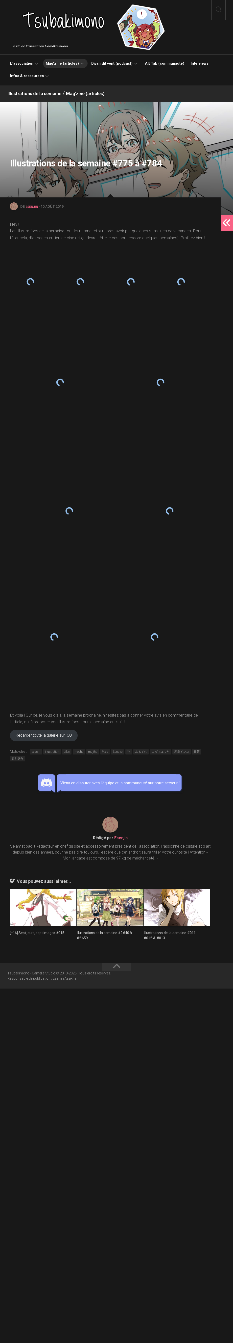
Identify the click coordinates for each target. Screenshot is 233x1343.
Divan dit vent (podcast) (112, 63)
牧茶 (197, 1106)
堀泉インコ (181, 1106)
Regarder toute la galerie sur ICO (50, 1089)
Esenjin (32, 206)
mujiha (92, 1106)
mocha (78, 1106)
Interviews (200, 63)
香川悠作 (17, 1113)
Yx (128, 1106)
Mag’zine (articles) (62, 63)
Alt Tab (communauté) (164, 63)
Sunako (117, 1106)
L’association (21, 63)
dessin (35, 1106)
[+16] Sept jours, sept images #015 (38, 1287)
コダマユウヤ (160, 1106)
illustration (52, 1106)
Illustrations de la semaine (39, 93)
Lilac (67, 1106)
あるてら (141, 1106)
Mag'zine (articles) (100, 93)
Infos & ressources (27, 76)
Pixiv (105, 1106)
